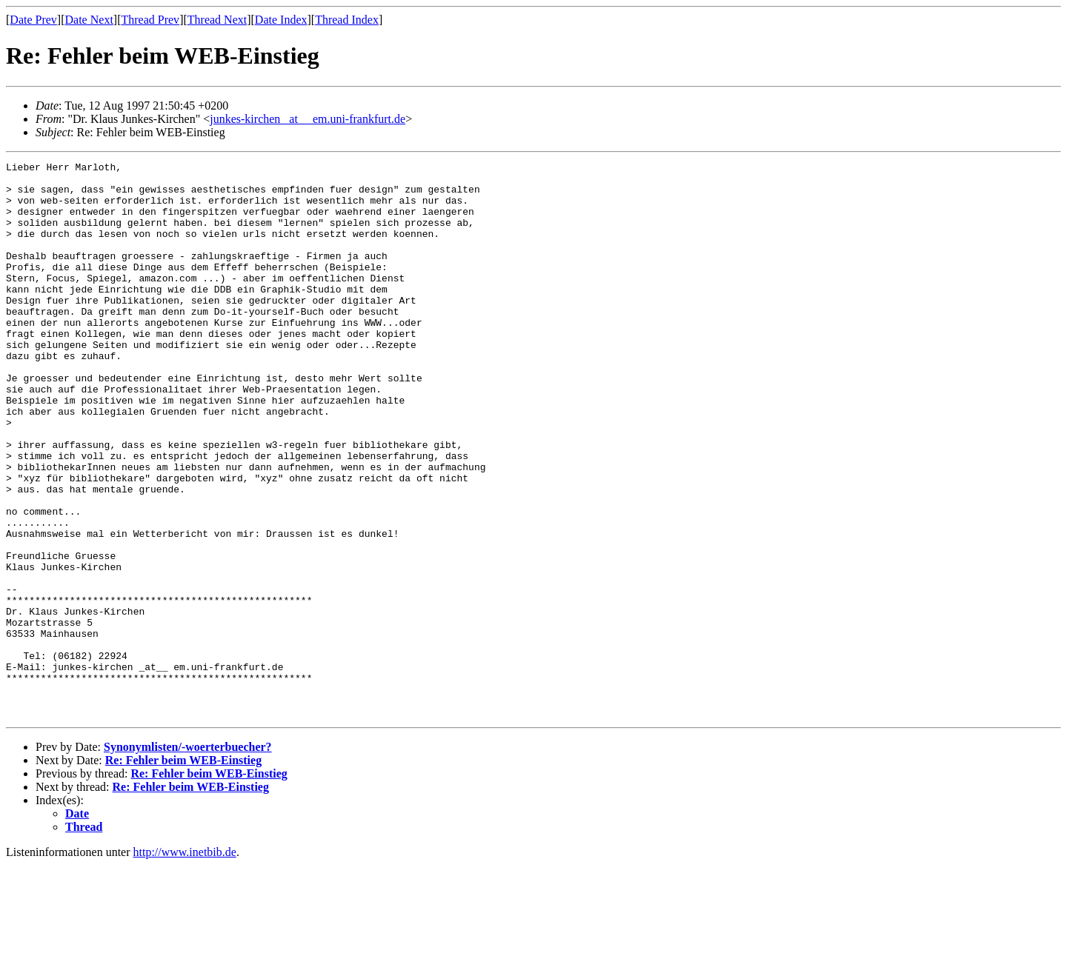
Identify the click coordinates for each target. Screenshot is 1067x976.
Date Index (281, 19)
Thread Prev (150, 19)
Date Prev (33, 19)
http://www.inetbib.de (184, 963)
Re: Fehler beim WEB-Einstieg (183, 871)
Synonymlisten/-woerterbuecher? (188, 858)
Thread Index (347, 19)
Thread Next (217, 19)
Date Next (89, 19)
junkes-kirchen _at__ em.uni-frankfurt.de (307, 119)
